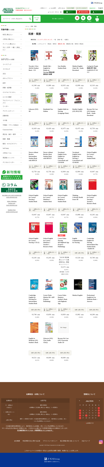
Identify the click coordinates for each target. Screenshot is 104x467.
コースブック (7, 64)
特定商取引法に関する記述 (31, 441)
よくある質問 (52, 8)
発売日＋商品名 (79, 44)
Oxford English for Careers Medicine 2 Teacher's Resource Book (48, 242)
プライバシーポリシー (50, 441)
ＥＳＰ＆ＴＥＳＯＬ (9, 92)
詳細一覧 (59, 39)
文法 (4, 73)
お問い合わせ (61, 8)
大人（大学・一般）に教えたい (11, 49)
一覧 (54, 39)
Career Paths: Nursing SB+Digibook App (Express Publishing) (63, 242)
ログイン (70, 12)
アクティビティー (8, 111)
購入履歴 (89, 21)
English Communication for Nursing (77, 240)
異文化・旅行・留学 (9, 134)
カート (77, 21)
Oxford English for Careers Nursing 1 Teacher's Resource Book (92, 199)
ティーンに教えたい (9, 44)
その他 (5, 120)
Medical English (77, 295)
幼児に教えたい (8, 34)
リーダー (6, 106)
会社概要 (17, 441)
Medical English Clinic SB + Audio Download (78, 68)
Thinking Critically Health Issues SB (77, 197)
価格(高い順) (70, 44)
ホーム (27, 26)
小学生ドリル (7, 153)
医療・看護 (34, 26)
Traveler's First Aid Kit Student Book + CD (34, 68)
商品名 (50, 44)
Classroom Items (8, 129)
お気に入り (83, 21)
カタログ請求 (70, 8)
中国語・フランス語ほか (11, 125)
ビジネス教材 (7, 97)
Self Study (6, 148)
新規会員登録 (84, 12)
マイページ (98, 12)
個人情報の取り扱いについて (69, 441)
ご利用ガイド (43, 8)
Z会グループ (86, 441)
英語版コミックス (8, 157)
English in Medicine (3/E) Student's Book (33, 340)
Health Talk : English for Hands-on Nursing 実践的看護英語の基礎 (48, 70)
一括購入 (66, 39)
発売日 (55, 44)
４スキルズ (6, 69)
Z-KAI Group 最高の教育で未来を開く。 (52, 459)
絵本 (4, 83)
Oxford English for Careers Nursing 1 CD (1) (34, 240)
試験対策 (6, 115)
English (100, 8)
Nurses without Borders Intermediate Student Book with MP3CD (33, 156)
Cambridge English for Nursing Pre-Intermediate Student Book (33, 299)
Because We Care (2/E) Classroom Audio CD (63, 340)
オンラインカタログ (81, 8)
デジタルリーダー (8, 162)
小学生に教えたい (8, 39)
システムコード (42, 44)
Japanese (92, 8)
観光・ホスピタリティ (10, 143)
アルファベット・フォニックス (11, 102)
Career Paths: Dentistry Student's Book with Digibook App (62, 299)
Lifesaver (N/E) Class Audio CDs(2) (48, 340)
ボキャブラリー (8, 78)
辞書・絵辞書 (7, 87)
